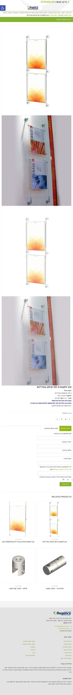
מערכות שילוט (67, 641)
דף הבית (68, 13)
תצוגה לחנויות (67, 644)
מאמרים (33, 647)
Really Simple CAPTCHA (62, 469)
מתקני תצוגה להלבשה (29, 644)
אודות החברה (67, 652)
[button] (2, 8)
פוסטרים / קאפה (13, 13)
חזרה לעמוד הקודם (63, 19)
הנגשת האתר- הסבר (65, 658)
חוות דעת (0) (65, 428)
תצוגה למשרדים (67, 647)
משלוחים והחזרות (30, 655)
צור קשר (33, 650)
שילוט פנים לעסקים (54, 13)
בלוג (34, 652)
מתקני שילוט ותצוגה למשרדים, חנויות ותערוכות (33, 13)
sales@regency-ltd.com (62, 626)
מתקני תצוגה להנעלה (29, 641)
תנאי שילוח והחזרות (51, 428)
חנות (63, 13)
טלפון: (64, 628)
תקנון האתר (68, 655)
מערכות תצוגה (67, 650)
